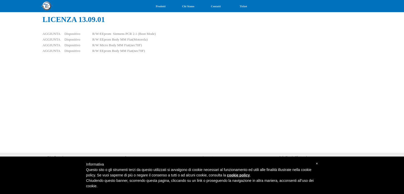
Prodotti (161, 6)
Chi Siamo (188, 6)
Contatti (216, 6)
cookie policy (238, 175)
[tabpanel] (202, 48)
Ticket (243, 6)
